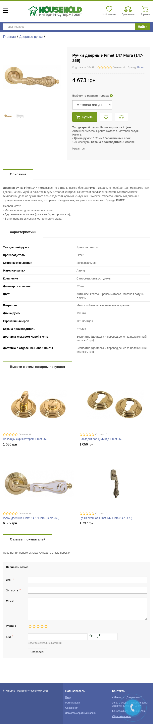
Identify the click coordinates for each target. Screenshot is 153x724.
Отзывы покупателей (27, 539)
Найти (142, 26)
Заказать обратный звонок (80, 713)
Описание (18, 174)
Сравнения (71, 707)
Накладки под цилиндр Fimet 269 (100, 439)
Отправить (37, 652)
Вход (68, 697)
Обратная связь (121, 716)
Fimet (140, 67)
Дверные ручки (31, 37)
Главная (9, 37)
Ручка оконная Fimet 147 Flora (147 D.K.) (105, 518)
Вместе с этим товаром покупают (38, 367)
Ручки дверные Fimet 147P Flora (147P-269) (31, 518)
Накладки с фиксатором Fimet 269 (25, 439)
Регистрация (72, 702)
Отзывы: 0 (119, 67)
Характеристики (23, 232)
